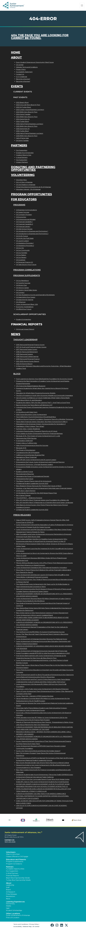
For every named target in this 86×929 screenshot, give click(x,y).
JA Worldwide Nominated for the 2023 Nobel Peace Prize (36, 493)
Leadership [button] (10, 885)
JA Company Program (24, 214)
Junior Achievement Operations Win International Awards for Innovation (41, 567)
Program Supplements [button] (14, 861)
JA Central (19, 65)
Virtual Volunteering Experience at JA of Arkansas (33, 187)
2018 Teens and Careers (24, 354)
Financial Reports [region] (12, 875)
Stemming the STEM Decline (26, 438)
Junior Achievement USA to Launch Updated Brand (34, 615)
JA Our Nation (21, 255)
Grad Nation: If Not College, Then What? (30, 426)
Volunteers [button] (10, 852)
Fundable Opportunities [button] (15, 869)
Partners (19, 145)
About (16, 57)
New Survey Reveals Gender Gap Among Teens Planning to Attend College (42, 763)
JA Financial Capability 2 (24, 224)
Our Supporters (21, 150)
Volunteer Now (21, 180)
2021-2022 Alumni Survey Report (27, 361)
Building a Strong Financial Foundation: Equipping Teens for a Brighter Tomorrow (44, 419)
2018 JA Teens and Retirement (27, 352)
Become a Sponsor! (23, 79)
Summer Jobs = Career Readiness (28, 429)
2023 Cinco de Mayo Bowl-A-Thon (28, 105)
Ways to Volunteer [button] (13, 854)
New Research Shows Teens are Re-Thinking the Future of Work (38, 486)
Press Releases (22, 515)
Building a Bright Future (24, 472)
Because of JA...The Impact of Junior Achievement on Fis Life (38, 436)
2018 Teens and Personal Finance (28, 359)
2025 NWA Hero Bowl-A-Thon (26, 126)
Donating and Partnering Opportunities (33, 168)
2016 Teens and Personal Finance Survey (30, 345)
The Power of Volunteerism (25, 450)
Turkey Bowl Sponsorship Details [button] (18, 880)
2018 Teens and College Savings (27, 356)
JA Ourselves (20, 260)
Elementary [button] (10, 904)
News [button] (8, 899)
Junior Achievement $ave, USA (27, 304)
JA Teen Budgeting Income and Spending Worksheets (35, 295)
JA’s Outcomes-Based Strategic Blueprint (30, 386)
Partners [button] (9, 867)
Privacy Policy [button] (33, 924)
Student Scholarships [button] (14, 910)
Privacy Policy (21, 69)
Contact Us (20, 74)
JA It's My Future (22, 236)
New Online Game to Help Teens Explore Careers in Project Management (42, 613)
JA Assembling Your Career (25, 297)
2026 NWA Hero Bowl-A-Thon (26, 136)
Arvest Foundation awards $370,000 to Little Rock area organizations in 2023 (43, 653)
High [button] (8, 908)
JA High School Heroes (24, 229)
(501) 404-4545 (10, 842)
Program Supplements (26, 275)
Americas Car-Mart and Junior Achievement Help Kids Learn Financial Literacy (44, 488)
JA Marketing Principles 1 (25, 243)
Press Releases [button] (11, 894)
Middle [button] (8, 906)
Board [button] (8, 890)
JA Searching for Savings (24, 300)
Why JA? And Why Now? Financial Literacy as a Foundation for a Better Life (42, 500)
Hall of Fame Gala (22, 138)
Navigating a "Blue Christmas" (26, 457)
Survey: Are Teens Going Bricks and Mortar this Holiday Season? (38, 751)
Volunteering (23, 175)
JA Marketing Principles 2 (25, 245)
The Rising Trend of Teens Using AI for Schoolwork (33, 481)
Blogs (16, 373)
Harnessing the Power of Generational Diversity (32, 476)
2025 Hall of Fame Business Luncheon (29, 124)
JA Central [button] (36, 926)
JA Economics (21, 217)
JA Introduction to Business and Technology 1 (32, 231)
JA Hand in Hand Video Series (26, 290)
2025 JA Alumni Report (24, 364)
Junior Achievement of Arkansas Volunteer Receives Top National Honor (41, 639)
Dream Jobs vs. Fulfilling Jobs (26, 443)
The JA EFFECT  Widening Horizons (29, 498)
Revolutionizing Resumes (25, 474)
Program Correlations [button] (14, 864)
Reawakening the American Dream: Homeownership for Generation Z (41, 424)
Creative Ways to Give (23, 155)
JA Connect (20, 292)
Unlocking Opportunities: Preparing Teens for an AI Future (36, 431)
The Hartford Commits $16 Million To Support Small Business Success (40, 632)
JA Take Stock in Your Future (26, 264)
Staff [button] (8, 887)
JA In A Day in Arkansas (24, 182)
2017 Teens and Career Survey (26, 349)
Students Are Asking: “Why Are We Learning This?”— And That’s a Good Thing (43, 402)
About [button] (8, 883)
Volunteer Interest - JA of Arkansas (28, 189)
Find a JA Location (12, 917)
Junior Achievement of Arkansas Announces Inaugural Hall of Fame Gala (41, 651)
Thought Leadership (25, 339)
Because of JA (21, 448)
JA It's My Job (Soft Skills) (25, 238)
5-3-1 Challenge (21, 77)
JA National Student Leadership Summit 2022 (32, 510)
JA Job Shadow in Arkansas (25, 185)
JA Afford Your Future (23, 309)
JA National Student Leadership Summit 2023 (32, 483)
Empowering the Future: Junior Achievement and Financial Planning (40, 462)
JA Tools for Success (23, 283)
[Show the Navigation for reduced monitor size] (82, 5)
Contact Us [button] (9, 840)
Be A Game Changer (23, 495)
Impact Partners (22, 162)
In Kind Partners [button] (12, 873)
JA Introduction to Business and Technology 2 (32, 234)
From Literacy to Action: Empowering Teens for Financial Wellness (39, 433)
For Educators (24, 199)
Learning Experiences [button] (15, 902)
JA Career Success (22, 212)
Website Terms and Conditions (27, 67)
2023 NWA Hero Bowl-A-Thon (26, 112)
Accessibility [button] (17, 926)
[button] (53, 925)
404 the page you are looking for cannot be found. (39, 36)
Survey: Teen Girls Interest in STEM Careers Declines (34, 696)
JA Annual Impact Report (25, 329)
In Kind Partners (21, 157)
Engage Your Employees (24, 153)
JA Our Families (21, 253)
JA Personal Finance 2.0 (24, 262)
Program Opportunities (31, 194)
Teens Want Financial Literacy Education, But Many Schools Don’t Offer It (41, 422)
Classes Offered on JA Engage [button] (17, 856)
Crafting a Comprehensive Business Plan (30, 455)
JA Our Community (23, 250)
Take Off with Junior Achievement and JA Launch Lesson (36, 460)
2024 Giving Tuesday (23, 114)
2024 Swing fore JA (23, 119)
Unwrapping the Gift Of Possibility (27, 452)
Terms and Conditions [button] (20, 924)
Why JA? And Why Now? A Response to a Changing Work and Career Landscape (44, 502)
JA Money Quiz (21, 285)
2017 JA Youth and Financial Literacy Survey (31, 347)
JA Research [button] (10, 892)
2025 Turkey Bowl (22, 131)
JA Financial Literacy (23, 226)
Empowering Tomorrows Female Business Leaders (34, 464)
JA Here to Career (22, 288)
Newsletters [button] (10, 896)
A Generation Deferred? (24, 441)
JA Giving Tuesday (22, 140)
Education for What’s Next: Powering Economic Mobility (36, 393)
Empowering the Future (24, 479)
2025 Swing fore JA (22, 129)
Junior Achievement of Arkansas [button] (18, 915)
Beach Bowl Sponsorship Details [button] (18, 878)
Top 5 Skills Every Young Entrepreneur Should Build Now (36, 417)
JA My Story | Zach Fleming (25, 491)
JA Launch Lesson (22, 241)
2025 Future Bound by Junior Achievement (31, 414)
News (15, 334)
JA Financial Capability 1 (24, 222)
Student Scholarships (23, 319)
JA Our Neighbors (22, 280)
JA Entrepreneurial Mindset (25, 219)
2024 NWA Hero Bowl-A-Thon (26, 117)
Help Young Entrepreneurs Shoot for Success (32, 445)
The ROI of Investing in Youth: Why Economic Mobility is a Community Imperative (44, 395)
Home (15, 52)
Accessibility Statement (24, 72)
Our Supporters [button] (12, 871)
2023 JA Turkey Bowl (23, 107)
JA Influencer (21, 302)
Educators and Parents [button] (16, 859)
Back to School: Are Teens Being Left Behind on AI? (34, 405)
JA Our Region (21, 257)
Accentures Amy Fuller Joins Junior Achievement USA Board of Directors (42, 689)
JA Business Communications (26, 210)
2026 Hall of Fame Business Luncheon (29, 133)
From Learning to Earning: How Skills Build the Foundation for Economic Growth (44, 379)
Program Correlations (27, 270)
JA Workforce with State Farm (26, 412)
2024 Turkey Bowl (22, 121)
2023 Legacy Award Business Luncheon (30, 109)
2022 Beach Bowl (22, 102)
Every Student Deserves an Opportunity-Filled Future (35, 62)
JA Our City (20, 248)
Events (17, 86)
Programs (19, 205)
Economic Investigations (24, 307)
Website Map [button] (27, 926)
